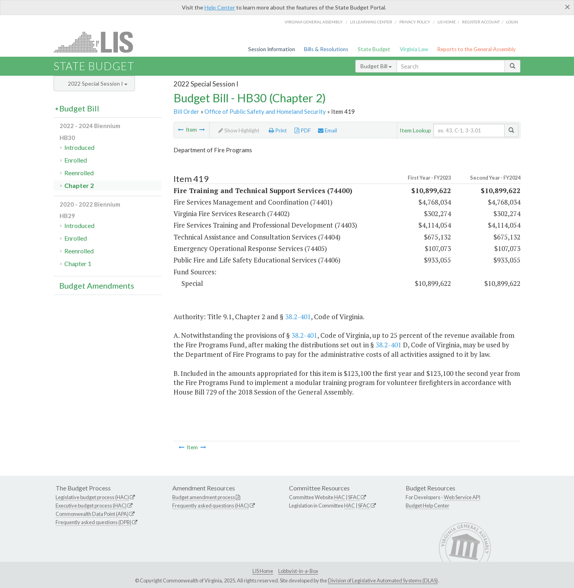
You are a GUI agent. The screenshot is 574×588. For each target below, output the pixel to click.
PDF (303, 130)
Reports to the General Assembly (476, 49)
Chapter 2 (79, 185)
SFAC (354, 497)
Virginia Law (414, 49)
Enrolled (75, 160)
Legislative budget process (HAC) (92, 497)
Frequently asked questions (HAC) (210, 505)
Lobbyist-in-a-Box (298, 571)
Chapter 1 (77, 263)
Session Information (271, 49)
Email (327, 130)
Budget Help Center (427, 505)
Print (278, 130)
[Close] (567, 7)
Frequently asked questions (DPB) (93, 522)
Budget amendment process (203, 497)
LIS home (446, 21)
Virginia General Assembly (314, 21)
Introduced (79, 147)
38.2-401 (298, 316)
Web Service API (462, 497)
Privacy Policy (414, 21)
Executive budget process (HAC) (91, 505)
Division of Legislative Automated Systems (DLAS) (383, 580)
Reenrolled (79, 172)
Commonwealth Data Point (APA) (92, 514)
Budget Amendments (96, 285)
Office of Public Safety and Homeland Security (265, 111)
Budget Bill (376, 66)
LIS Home (262, 571)
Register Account (481, 21)
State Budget (374, 49)
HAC (339, 497)
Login (512, 21)
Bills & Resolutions (326, 49)
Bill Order (186, 111)
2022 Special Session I (97, 83)
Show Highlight (239, 130)
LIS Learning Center (371, 21)
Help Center (219, 7)
